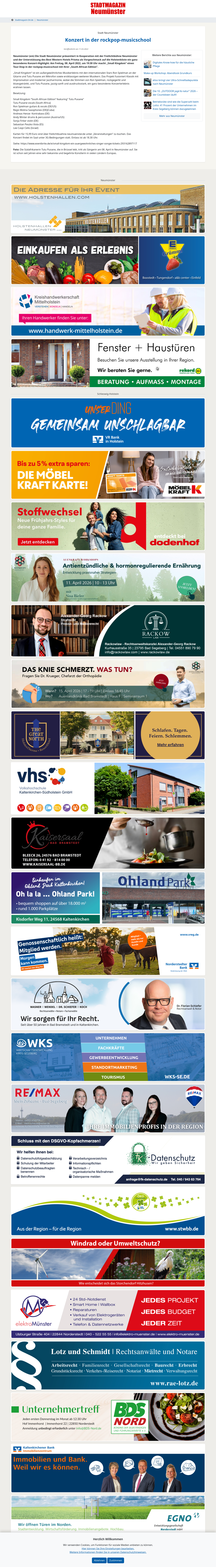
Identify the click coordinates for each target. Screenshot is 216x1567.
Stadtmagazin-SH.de (22, 20)
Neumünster (42, 20)
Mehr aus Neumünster (172, 116)
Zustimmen (115, 1560)
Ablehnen (99, 1560)
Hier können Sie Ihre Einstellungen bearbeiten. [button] (108, 1548)
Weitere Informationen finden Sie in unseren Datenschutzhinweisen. (108, 1552)
